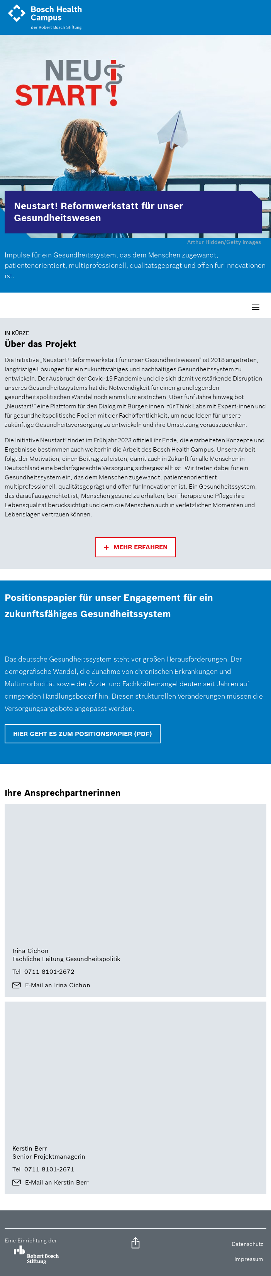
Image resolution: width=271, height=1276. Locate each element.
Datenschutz (247, 1243)
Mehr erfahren (140, 547)
